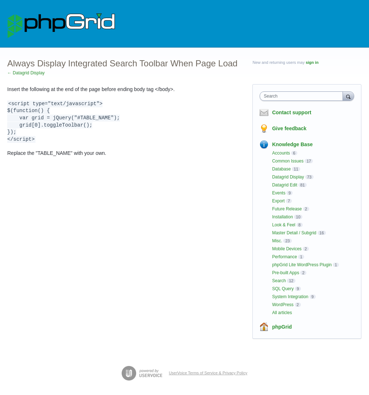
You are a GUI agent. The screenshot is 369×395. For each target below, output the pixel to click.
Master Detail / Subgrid (294, 232)
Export (278, 200)
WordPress (282, 304)
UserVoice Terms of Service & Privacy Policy (208, 373)
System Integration (290, 296)
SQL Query (283, 288)
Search (279, 280)
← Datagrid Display (26, 72)
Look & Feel (283, 224)
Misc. (277, 240)
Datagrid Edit (284, 185)
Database (281, 169)
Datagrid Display (288, 177)
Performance (284, 256)
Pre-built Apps (285, 272)
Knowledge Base (292, 144)
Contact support (291, 112)
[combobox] (303, 96)
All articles (282, 312)
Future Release (287, 208)
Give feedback (289, 128)
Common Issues (287, 161)
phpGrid (282, 327)
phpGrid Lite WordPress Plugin (302, 264)
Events (278, 193)
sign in (312, 62)
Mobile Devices (286, 248)
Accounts (281, 153)
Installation (282, 216)
